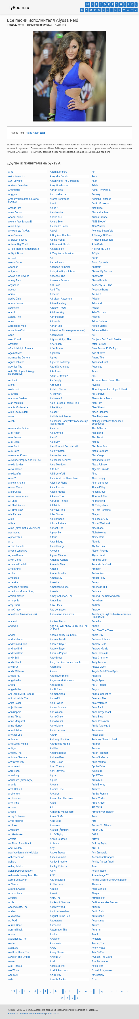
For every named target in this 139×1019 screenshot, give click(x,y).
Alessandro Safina (18, 428)
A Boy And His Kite (60, 235)
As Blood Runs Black (19, 843)
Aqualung (13, 775)
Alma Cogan (15, 212)
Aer (93, 334)
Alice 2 (12, 478)
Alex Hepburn (57, 212)
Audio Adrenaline (59, 911)
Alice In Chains (16, 482)
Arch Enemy (98, 784)
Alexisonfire (14, 473)
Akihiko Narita (58, 389)
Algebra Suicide (100, 469)
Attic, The (55, 897)
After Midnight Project (20, 348)
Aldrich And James (60, 416)
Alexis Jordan (16, 464)
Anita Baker (14, 703)
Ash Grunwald (99, 852)
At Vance (13, 884)
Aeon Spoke (56, 334)
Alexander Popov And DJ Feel (24, 460)
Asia (94, 866)
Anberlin (96, 621)
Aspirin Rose (99, 870)
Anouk (53, 734)
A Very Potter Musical (62, 253)
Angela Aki (14, 675)
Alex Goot (13, 446)
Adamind (97, 303)
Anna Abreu (14, 716)
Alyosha (54, 550)
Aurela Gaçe (15, 925)
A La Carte (97, 244)
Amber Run (98, 573)
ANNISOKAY (99, 221)
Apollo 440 (56, 217)
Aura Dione (98, 916)
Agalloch (55, 353)
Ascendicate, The (18, 906)
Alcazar (54, 412)
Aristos (12, 807)
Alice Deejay (98, 478)
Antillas (54, 748)
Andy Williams (16, 671)
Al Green (13, 393)
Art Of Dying (57, 834)
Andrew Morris (100, 648)
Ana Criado (14, 609)
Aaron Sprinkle (100, 262)
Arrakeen (55, 825)
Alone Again (32, 132)
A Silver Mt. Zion (101, 248)
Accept (12, 289)
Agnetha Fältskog (101, 198)
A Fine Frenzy (57, 239)
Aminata (96, 591)
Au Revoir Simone (60, 902)
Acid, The (55, 289)
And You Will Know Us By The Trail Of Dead (69, 627)
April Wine (97, 775)
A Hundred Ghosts (60, 244)
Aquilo (53, 780)
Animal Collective (101, 693)
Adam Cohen (15, 303)
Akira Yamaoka (16, 176)
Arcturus (55, 793)
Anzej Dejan (56, 761)
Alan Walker (98, 226)
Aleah (11, 421)
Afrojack (13, 344)
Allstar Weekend (101, 523)
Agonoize (97, 366)
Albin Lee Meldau (18, 412)
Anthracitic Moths (60, 743)
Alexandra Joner (59, 226)
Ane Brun (13, 666)
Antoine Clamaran (18, 757)
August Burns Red (60, 916)
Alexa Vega (98, 455)
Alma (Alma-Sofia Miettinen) (24, 528)
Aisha (11, 384)
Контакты (13, 1013)
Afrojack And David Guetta (106, 339)
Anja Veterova (99, 703)
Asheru (12, 861)
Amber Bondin (58, 573)
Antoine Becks (58, 752)
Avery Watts (98, 947)
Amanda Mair (57, 564)
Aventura (13, 947)
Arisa (53, 802)
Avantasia (55, 943)
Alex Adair (14, 432)
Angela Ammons (59, 675)
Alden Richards (100, 412)
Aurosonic (55, 925)
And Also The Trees (102, 630)
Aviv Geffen (98, 952)
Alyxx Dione (14, 559)
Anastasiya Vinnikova (62, 614)
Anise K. (54, 208)
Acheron (54, 294)
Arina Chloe (98, 802)
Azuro (95, 979)
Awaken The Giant (102, 956)
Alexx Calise (15, 469)
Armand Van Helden (103, 811)
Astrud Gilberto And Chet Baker (109, 879)
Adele (95, 185)
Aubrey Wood (57, 906)
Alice (94, 473)
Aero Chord (14, 339)
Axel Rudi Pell (57, 965)
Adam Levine (15, 217)
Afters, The (98, 357)
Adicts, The (14, 316)
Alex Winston (57, 450)
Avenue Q (55, 956)
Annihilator (98, 730)
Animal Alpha (57, 693)
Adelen (95, 307)
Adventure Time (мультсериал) (67, 330)
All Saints (55, 505)
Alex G (95, 441)
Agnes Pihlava (16, 362)
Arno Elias (55, 820)
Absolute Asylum (59, 280)
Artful (95, 834)
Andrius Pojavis (58, 653)
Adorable (55, 321)
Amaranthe (14, 568)
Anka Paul (97, 707)
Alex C (53, 437)
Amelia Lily (56, 577)
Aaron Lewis (57, 262)
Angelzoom (56, 684)
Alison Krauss (57, 491)
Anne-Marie (56, 725)
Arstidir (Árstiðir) (59, 829)
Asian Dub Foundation (20, 870)
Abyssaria (13, 285)
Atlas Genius (99, 888)
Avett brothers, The (18, 952)
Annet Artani (15, 730)
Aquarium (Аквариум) (20, 780)
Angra (11, 684)
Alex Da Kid (98, 437)
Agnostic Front (100, 362)
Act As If (96, 294)
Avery (53, 947)
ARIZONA (97, 807)
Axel (52, 961)
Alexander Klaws (17, 455)
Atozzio (54, 893)
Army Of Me (56, 816)
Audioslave (14, 916)
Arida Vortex (99, 798)
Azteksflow (98, 974)
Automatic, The (58, 929)
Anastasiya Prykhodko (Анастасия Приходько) (111, 615)
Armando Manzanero (62, 811)
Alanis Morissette (18, 407)
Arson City (97, 829)
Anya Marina (99, 761)
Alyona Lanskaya (17, 550)
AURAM (12, 920)
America (54, 582)
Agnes (53, 357)
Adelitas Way (57, 312)
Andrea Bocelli (58, 639)
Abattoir (96, 266)
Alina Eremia (57, 487)
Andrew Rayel (57, 648)
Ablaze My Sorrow (102, 271)
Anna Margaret (16, 721)
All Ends (12, 500)
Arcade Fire (14, 208)
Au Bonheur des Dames (105, 902)
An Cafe (96, 605)
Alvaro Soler (57, 221)
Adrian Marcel (99, 325)
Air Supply (55, 380)
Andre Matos (15, 639)
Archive (96, 789)
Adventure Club (16, 330)
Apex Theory (57, 766)
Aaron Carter (15, 262)
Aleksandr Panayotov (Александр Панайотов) (69, 422)
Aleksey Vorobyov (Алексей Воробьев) (107, 422)
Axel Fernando (100, 961)
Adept (11, 312)
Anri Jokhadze (58, 194)
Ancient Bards (58, 621)
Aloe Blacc (98, 528)
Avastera (96, 938)
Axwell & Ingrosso (102, 970)
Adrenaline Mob (17, 325)
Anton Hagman (100, 752)
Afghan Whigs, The (60, 339)
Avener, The (98, 943)
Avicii (53, 203)
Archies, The (57, 789)
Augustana (56, 920)
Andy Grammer (100, 657)
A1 (51, 257)
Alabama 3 (56, 398)
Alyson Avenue (100, 550)
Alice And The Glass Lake (64, 478)
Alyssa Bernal (15, 555)
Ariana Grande (100, 217)
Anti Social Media (18, 743)
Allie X (11, 523)
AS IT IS (96, 848)
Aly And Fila (98, 546)
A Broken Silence (17, 239)
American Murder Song (21, 591)
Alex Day (55, 441)
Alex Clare (14, 441)
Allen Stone (56, 514)
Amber (12, 573)
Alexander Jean (58, 455)
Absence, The (57, 276)
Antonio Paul (57, 757)
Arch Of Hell (15, 789)
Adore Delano (99, 321)
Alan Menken (15, 402)
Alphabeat (14, 532)
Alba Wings (56, 407)
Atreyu (95, 893)
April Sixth (14, 771)
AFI (93, 171)
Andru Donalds (100, 653)
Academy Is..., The (102, 285)
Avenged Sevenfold (102, 230)
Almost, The (56, 528)
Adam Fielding (58, 303)
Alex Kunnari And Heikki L (64, 446)
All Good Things (59, 500)
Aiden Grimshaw (59, 375)
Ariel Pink (13, 802)
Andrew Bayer (58, 644)
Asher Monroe (16, 857)
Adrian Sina (56, 189)
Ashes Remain (58, 857)
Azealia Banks (58, 979)
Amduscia (14, 577)
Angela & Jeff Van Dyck (105, 671)
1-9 (88, 4)
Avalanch (55, 938)
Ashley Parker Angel (103, 861)
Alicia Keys (14, 226)
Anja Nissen (15, 707)
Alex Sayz (13, 450)
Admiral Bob (57, 316)
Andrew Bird (15, 648)
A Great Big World (18, 244)
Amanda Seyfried (101, 564)
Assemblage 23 (100, 875)
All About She (99, 496)
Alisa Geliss (14, 491)
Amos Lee (55, 600)
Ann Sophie (14, 712)
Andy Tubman (99, 662)
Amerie (54, 591)
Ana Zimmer (15, 235)
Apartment (14, 766)
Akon (94, 180)
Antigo (12, 748)
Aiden (95, 371)
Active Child (15, 298)
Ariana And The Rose (61, 798)
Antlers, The (15, 752)
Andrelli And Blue (17, 644)
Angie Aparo (98, 680)
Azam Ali (13, 974)
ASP (52, 875)
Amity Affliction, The (61, 596)
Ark (52, 807)
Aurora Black (15, 929)
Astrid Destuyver (17, 879)
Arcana (54, 784)
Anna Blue (97, 716)
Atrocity (12, 897)
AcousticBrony (100, 289)
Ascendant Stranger (103, 857)
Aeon (11, 334)
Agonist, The (15, 366)
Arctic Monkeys (100, 203)
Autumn (96, 929)
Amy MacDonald (59, 176)
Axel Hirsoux (15, 965)
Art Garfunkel (15, 834)
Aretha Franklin (100, 793)
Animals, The (99, 698)
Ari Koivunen (15, 798)
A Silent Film (57, 248)
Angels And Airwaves (62, 680)
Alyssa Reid (98, 555)
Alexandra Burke (101, 460)
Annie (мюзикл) (101, 725)
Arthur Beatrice (58, 839)
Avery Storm (57, 952)
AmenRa (13, 582)
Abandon (13, 266)
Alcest (11, 416)
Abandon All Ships (60, 266)
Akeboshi (13, 389)
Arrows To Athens (101, 825)
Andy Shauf (14, 662)
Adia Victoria (99, 312)
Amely (95, 582)
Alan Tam (97, 402)
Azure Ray (55, 974)
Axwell (53, 230)
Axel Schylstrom (59, 970)
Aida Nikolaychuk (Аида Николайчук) (21, 372)
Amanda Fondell (17, 564)
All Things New (100, 505)
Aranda (12, 784)
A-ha (10, 171)
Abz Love (55, 285)
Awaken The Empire (19, 956)
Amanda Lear (99, 559)
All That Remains (101, 509)
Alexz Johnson (100, 464)
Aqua (53, 775)
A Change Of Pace (102, 235)
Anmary (96, 194)
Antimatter (14, 189)
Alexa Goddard (100, 450)
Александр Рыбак (19, 230)
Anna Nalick (57, 721)
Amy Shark (14, 605)
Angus (95, 689)
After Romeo (57, 348)
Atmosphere (15, 893)
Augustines (98, 920)
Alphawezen (15, 537)
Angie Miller (15, 689)
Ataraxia (96, 884)
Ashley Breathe (58, 861)
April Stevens (57, 771)
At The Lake (56, 884)
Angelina (96, 675)
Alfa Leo (54, 469)
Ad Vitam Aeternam (61, 298)
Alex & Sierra (99, 428)
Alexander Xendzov (60, 460)
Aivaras (96, 384)
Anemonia (55, 666)
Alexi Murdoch (58, 464)
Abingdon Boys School (62, 271)
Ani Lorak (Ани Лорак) (21, 693)
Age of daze (98, 353)
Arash (95, 176)
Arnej (94, 816)
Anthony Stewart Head (104, 739)
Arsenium (13, 829)
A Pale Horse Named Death (23, 248)
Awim (11, 961)
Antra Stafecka (100, 757)
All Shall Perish (16, 505)
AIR (94, 375)
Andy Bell (13, 657)
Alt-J (10, 541)
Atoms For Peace (59, 198)
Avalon (54, 934)
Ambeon (96, 568)
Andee (11, 635)
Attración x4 (98, 897)
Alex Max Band (100, 446)
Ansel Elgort (98, 734)
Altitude (96, 541)
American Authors (18, 586)
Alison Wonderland (18, 496)
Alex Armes (56, 432)
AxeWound (14, 970)
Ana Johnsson (58, 609)
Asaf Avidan (15, 848)
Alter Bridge (56, 541)
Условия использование (32, 1013)
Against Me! (15, 353)
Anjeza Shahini (58, 707)
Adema (96, 316)
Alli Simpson (57, 518)
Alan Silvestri (99, 407)
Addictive (13, 307)
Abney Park (14, 280)
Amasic (54, 568)
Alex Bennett (15, 437)
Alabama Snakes (17, 398)
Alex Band (97, 432)
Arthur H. (55, 843)
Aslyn (53, 870)
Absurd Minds (99, 280)
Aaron (95, 257)
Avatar (11, 943)
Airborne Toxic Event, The (106, 380)
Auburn (96, 906)
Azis (10, 979)
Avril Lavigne (15, 180)
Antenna (13, 739)
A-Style (95, 253)
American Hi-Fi (100, 586)
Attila (11, 902)
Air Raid (12, 380)
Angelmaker (15, 680)
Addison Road (58, 307)
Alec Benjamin (100, 416)
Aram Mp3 (97, 780)
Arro (94, 820)
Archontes (14, 793)
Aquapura (97, 771)
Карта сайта (52, 1013)
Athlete (54, 888)
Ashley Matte (15, 866)
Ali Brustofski (57, 473)
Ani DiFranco (57, 689)
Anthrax (96, 743)
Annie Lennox (57, 730)
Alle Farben (14, 514)
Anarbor (96, 609)
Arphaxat (13, 825)
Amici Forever (16, 596)
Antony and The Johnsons (64, 180)
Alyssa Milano (58, 555)
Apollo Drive (98, 766)
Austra (12, 934)
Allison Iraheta (58, 523)
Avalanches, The (17, 938)
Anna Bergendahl (101, 712)
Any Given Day (16, 761)
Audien (12, 911)
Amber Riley (98, 577)
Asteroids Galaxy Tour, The (23, 875)
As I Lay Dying (99, 843)
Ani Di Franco (99, 684)
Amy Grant (97, 600)
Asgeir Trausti (58, 852)
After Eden (56, 344)
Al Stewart (56, 393)
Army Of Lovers (17, 816)
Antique (96, 748)
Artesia (12, 839)
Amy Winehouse (59, 185)
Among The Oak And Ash (106, 596)
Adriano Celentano (18, 185)
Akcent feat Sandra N (20, 221)
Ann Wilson (56, 712)
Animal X (55, 698)
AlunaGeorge (57, 546)
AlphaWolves (99, 532)
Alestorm (55, 428)
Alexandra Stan (100, 212)
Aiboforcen (56, 371)
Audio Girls (98, 911)
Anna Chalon (57, 716)
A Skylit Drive (15, 253)
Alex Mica (97, 208)
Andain (96, 625)
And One (13, 625)
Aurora (95, 925)
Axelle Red (97, 965)
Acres (11, 294)
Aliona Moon (15, 487)
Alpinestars (98, 537)
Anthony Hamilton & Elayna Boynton (23, 200)
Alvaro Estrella (16, 546)
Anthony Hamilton (60, 739)
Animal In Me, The (18, 698)
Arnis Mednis (15, 820)
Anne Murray (15, 725)
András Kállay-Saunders (63, 635)
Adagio (96, 298)
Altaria (53, 537)
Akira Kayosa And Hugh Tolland (109, 389)
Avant (95, 934)
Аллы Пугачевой (101, 189)
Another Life (15, 734)
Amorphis (13, 600)
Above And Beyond (18, 276)
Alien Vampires (100, 482)
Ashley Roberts (58, 866)
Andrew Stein (15, 653)
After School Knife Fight (105, 348)
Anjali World (56, 703)
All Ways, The (57, 509)
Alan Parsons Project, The (64, 402)
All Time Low (15, 509)
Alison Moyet (99, 491)
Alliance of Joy (100, 518)
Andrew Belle (99, 644)
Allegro (96, 514)
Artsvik (95, 839)
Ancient (12, 621)
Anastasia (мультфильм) (22, 614)
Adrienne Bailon (100, 330)
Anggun (12, 194)
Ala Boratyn (98, 393)
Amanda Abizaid (59, 559)
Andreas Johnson (101, 639)
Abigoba (13, 271)
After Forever (99, 344)
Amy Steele (56, 605)
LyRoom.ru (19, 7)
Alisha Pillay (98, 487)
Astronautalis (57, 879)
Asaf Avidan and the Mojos (23, 852)
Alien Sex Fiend (58, 482)
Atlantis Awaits (16, 888)
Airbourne (55, 384)
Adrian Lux (56, 325)
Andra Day (97, 635)
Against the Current (19, 357)
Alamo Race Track (102, 398)
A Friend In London (102, 239)
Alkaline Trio (57, 496)
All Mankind (98, 500)
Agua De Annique (59, 366)
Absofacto (97, 276)
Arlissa (12, 811)
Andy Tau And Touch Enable (65, 662)
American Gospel (59, 586)
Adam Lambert (58, 171)
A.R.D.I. (12, 257)
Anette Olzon (99, 666)
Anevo (53, 671)
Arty (52, 848)
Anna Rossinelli (100, 721)
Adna (11, 321)
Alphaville (55, 532)
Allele (11, 518)
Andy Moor (56, 657)
